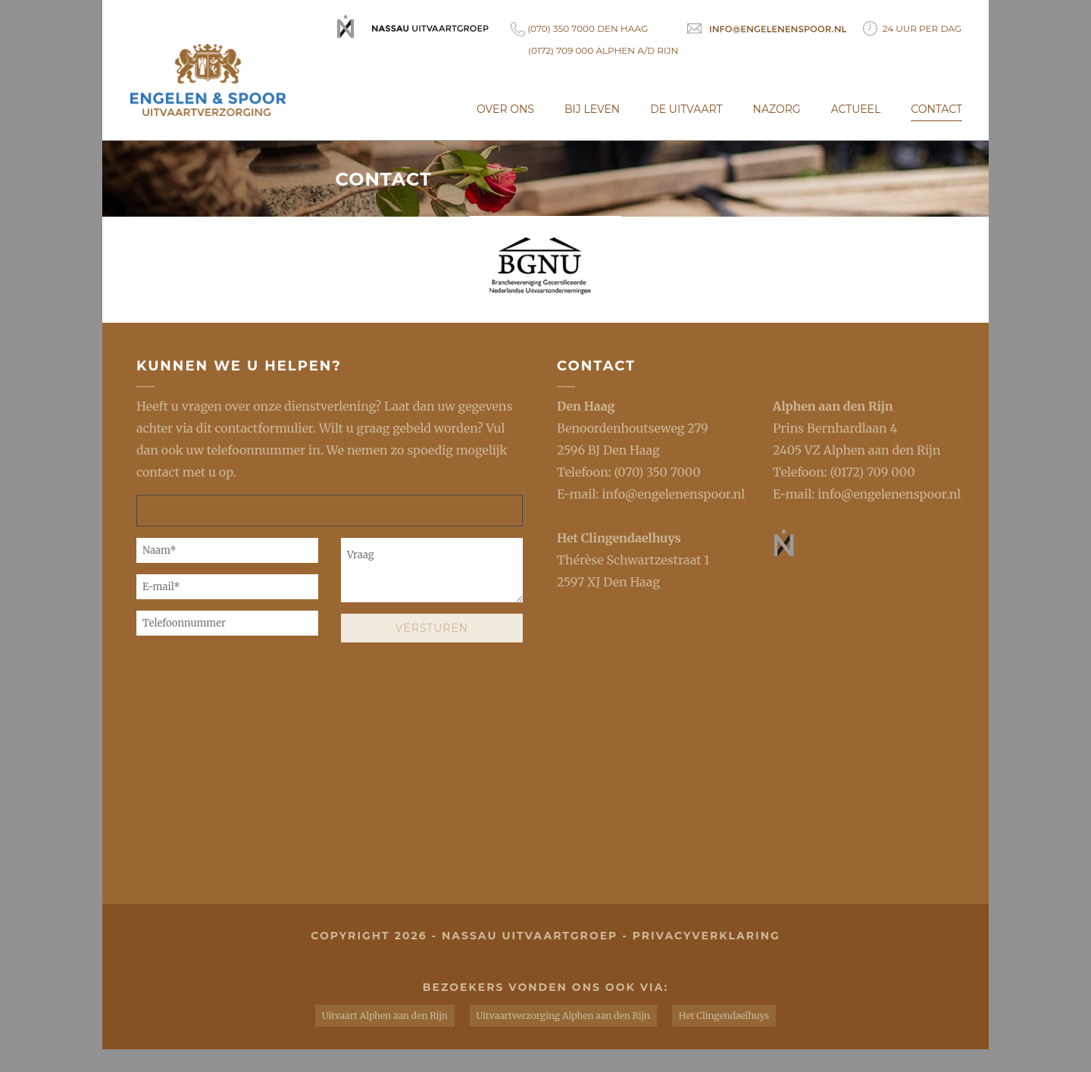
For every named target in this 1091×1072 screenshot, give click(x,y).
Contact (936, 109)
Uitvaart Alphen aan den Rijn (385, 1015)
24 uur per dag (912, 28)
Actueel (856, 109)
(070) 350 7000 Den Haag (579, 29)
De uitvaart (686, 109)
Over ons (505, 109)
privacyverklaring (706, 935)
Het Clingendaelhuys (619, 537)
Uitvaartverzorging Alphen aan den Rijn (563, 1015)
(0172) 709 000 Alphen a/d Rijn (603, 50)
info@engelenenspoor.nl (673, 494)
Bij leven (592, 109)
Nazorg (777, 109)
